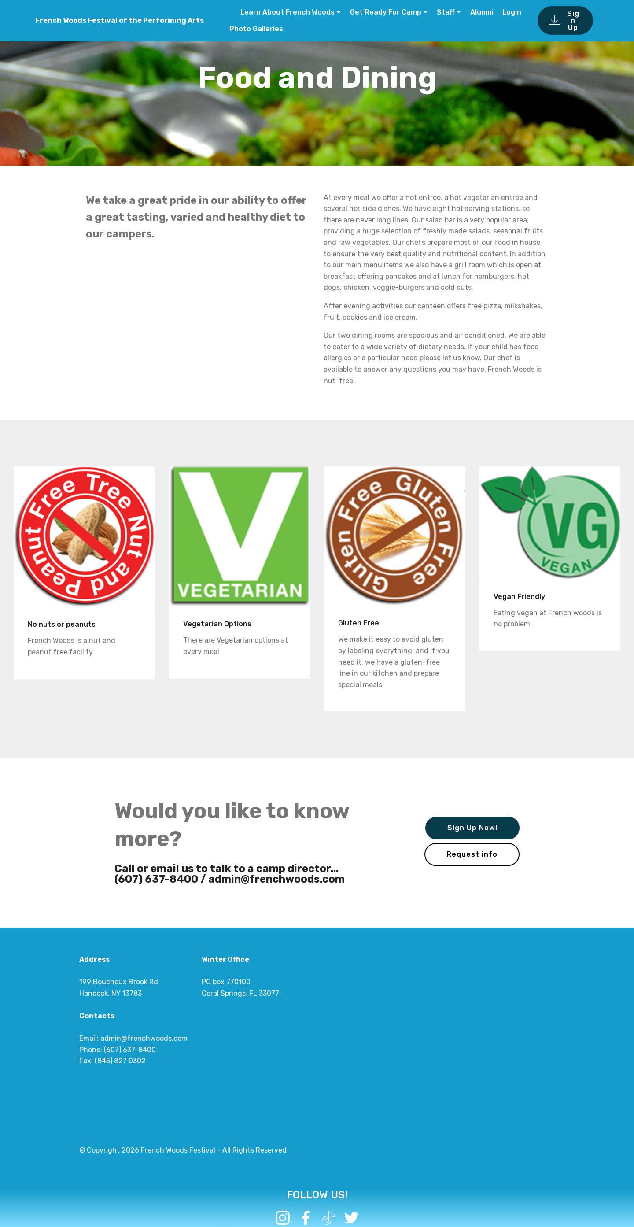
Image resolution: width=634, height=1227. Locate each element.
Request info (472, 854)
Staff (446, 12)
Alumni (482, 12)
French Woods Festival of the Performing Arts (119, 20)
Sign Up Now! (472, 828)
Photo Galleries (256, 29)
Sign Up (564, 20)
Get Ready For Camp (385, 12)
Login (511, 12)
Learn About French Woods (287, 12)
